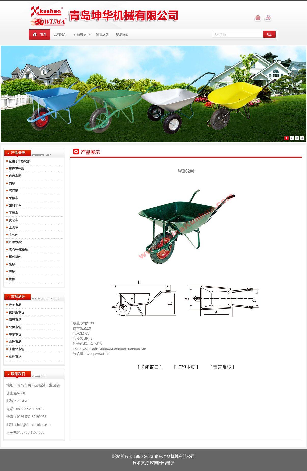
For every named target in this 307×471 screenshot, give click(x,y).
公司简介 (60, 34)
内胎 (11, 183)
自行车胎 (14, 176)
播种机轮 (14, 257)
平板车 (13, 213)
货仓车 (13, 220)
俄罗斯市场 (16, 312)
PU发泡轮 (15, 242)
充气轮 (13, 235)
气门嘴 (13, 190)
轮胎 (11, 264)
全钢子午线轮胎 (19, 161)
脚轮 (11, 271)
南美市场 (14, 319)
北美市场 (14, 327)
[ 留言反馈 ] (222, 367)
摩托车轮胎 (16, 168)
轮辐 (11, 279)
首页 (43, 34)
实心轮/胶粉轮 (18, 249)
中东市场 (14, 334)
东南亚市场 (16, 349)
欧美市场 (15, 305)
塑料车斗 (14, 205)
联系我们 (122, 34)
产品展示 (82, 34)
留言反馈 (102, 34)
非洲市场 (14, 342)
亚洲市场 (14, 356)
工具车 (13, 227)
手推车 (13, 198)
